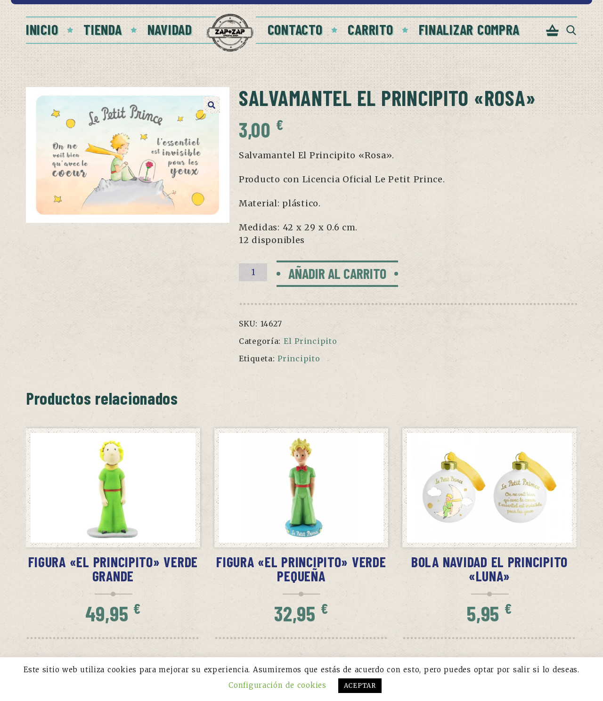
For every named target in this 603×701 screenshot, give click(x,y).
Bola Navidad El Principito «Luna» (489, 568)
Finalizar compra (469, 29)
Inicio (42, 29)
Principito (298, 358)
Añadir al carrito (337, 273)
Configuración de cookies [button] (277, 685)
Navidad (169, 29)
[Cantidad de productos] (253, 272)
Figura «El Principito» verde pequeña (301, 568)
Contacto (295, 29)
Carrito (370, 29)
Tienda (102, 29)
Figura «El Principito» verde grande (113, 568)
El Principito (310, 341)
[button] (211, 105)
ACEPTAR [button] (360, 686)
